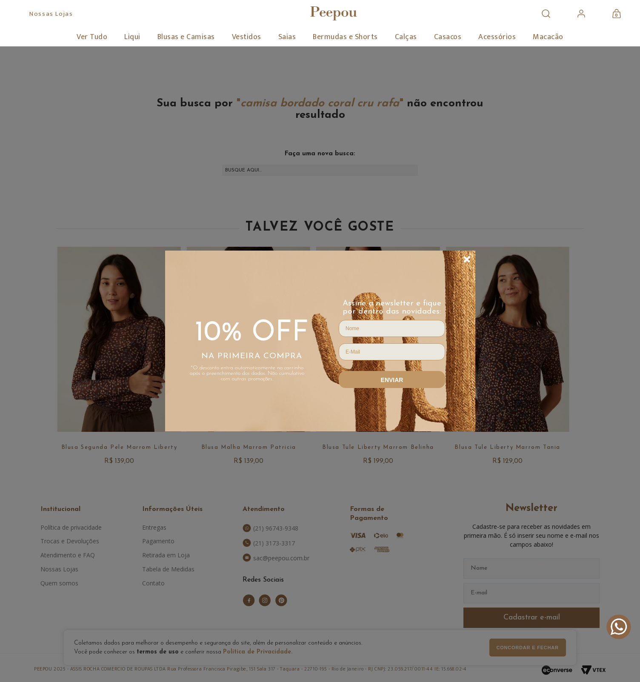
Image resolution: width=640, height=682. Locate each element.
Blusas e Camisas (186, 37)
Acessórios (497, 37)
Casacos (448, 37)
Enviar (392, 380)
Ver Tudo (92, 37)
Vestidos (246, 37)
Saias (287, 37)
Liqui (132, 37)
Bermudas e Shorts (345, 37)
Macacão (548, 37)
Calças (406, 37)
